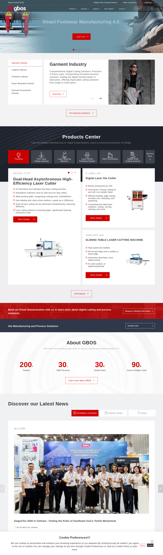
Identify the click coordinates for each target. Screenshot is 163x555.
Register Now (34, 469)
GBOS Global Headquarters (49, 510)
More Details (26, 219)
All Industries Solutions (81, 113)
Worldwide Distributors (16, 518)
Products (55, 10)
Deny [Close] (142, 545)
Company (11, 515)
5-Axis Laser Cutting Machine (99, 528)
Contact (120, 10)
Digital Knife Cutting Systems (105, 2)
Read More (58, 94)
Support (86, 10)
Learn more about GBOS (82, 380)
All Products (81, 293)
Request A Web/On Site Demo (137, 311)
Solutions (71, 10)
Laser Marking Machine (97, 520)
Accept (150, 545)
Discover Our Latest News (17, 520)
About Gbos (15, 510)
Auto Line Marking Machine (98, 531)
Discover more (81, 485)
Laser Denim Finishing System (99, 523)
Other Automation (95, 526)
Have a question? (130, 2)
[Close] (152, 541)
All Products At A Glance (97, 515)
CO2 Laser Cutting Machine (98, 518)
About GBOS (103, 10)
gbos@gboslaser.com (48, 526)
